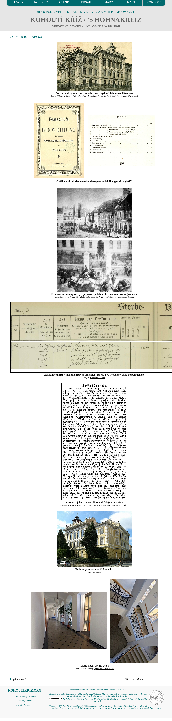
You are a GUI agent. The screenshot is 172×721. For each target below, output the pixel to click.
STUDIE (63, 2)
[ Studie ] (33, 696)
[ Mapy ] (29, 701)
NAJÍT (131, 2)
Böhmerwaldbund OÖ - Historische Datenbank (77, 96)
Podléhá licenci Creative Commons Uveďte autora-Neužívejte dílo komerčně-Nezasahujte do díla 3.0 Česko (98, 700)
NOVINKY (41, 2)
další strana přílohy (133, 679)
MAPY (108, 2)
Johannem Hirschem (121, 93)
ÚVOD (18, 2)
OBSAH (86, 2)
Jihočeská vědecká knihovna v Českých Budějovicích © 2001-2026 (98, 690)
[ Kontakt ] (28, 705)
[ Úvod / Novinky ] (20, 696)
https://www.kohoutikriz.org (149, 708)
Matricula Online (97, 377)
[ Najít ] (19, 705)
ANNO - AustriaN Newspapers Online (112, 505)
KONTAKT (154, 2)
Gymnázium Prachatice (104, 668)
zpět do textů (19, 679)
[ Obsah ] (21, 701)
